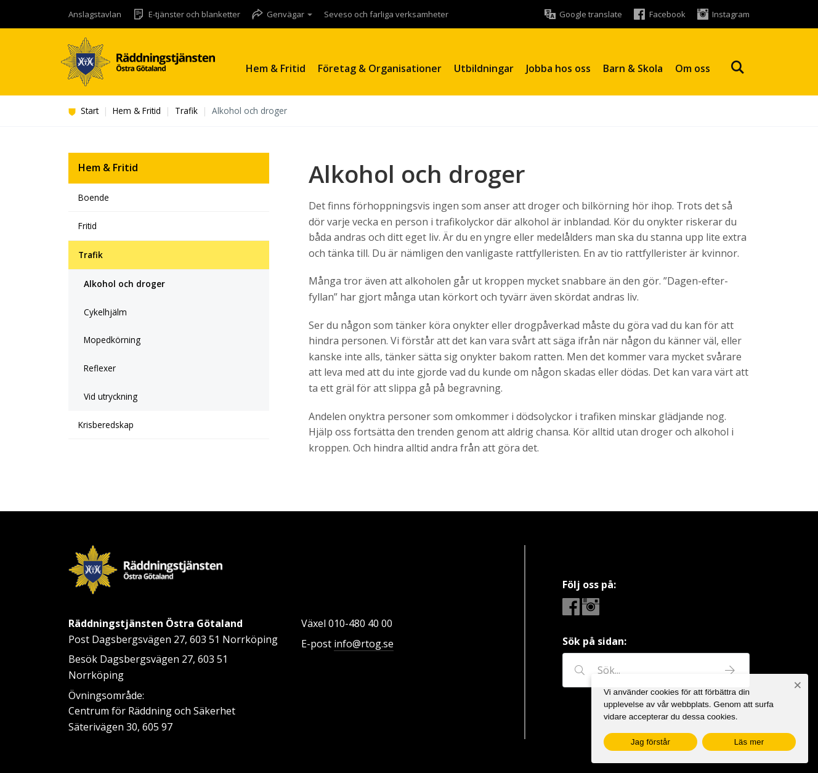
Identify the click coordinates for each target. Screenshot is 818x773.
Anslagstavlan (94, 14)
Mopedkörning (112, 340)
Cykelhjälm (105, 312)
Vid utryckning (110, 396)
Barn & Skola (633, 68)
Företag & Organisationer (380, 68)
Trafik (186, 110)
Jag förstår (650, 742)
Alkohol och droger (124, 283)
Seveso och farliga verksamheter (386, 14)
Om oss (692, 68)
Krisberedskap (106, 425)
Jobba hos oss (558, 68)
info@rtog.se (364, 643)
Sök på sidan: (594, 641)
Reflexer (100, 368)
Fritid (87, 226)
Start (83, 110)
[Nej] (797, 685)
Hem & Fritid (276, 68)
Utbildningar (484, 68)
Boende (93, 197)
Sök (737, 67)
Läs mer (749, 742)
